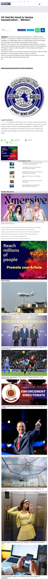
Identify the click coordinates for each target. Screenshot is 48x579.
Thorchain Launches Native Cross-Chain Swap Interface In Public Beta (15, 241)
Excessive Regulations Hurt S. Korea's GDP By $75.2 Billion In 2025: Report (23, 350)
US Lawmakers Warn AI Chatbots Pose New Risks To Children (24, 578)
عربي (20, 1)
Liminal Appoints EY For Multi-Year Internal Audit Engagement (14, 238)
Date (3, 32)
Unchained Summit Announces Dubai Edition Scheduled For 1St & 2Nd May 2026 (17, 232)
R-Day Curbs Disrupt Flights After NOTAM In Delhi (19, 317)
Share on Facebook (21, 32)
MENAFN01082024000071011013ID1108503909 (17, 70)
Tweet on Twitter (30, 32)
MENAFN (4, 39)
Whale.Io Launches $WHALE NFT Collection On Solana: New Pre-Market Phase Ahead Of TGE (20, 234)
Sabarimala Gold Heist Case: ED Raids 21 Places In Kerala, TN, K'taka (23, 409)
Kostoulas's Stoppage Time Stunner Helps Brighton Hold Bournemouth (22, 379)
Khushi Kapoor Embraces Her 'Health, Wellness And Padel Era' (22, 544)
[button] (24, 1)
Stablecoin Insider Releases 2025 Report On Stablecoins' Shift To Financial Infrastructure (19, 236)
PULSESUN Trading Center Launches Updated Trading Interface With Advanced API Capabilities (21, 229)
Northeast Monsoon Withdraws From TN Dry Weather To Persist (22, 491)
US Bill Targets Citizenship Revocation (15, 458)
